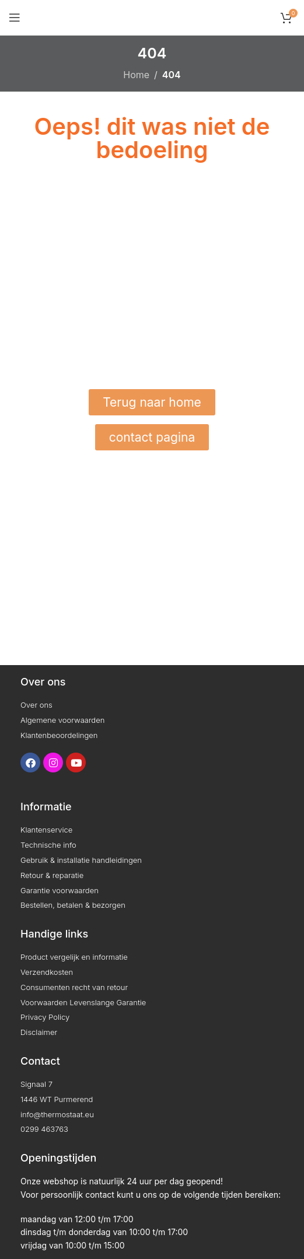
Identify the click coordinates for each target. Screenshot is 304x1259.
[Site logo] (152, 16)
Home (136, 75)
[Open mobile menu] (14, 17)
